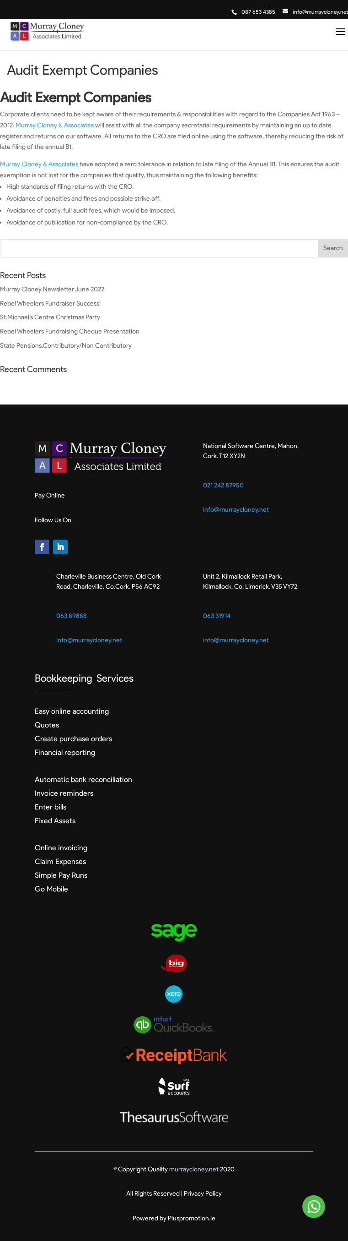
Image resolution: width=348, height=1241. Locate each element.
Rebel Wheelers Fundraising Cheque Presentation (69, 331)
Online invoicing (61, 847)
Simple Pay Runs (61, 875)
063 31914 (216, 616)
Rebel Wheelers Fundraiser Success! (50, 303)
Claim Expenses (60, 861)
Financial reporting (65, 752)
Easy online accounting (72, 711)
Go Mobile (51, 889)
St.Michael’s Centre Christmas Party (50, 317)
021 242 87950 (223, 485)
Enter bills (50, 807)
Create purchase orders (73, 738)
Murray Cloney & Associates (55, 125)
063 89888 (71, 616)
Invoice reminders (64, 793)
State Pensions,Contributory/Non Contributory (66, 346)
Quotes (47, 725)
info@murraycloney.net (236, 510)
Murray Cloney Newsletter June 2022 (52, 289)
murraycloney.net (194, 1169)
